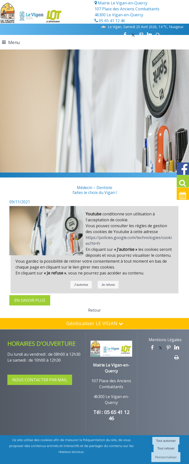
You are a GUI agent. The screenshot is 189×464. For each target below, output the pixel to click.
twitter (133, 34)
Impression (157, 34)
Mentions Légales (165, 339)
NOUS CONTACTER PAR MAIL (39, 380)
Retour (94, 310)
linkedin (149, 34)
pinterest (141, 34)
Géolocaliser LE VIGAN (94, 323)
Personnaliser (166, 457)
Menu (14, 42)
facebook (125, 34)
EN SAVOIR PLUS (29, 300)
